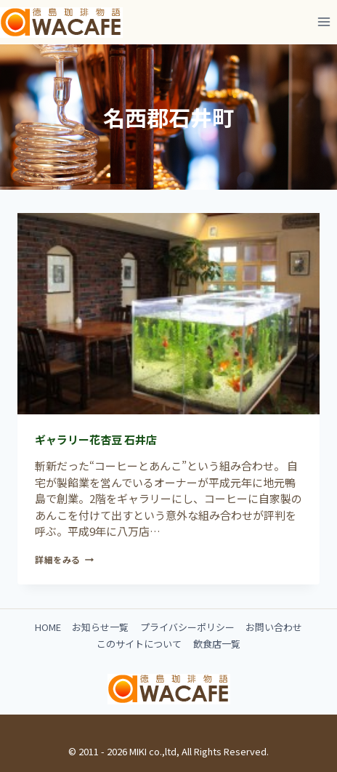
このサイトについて (139, 644)
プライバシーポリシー (187, 627)
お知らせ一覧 (100, 627)
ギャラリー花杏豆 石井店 (96, 439)
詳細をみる (64, 559)
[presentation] (168, 313)
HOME (48, 627)
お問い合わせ (273, 627)
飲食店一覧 (216, 644)
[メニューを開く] (323, 21)
